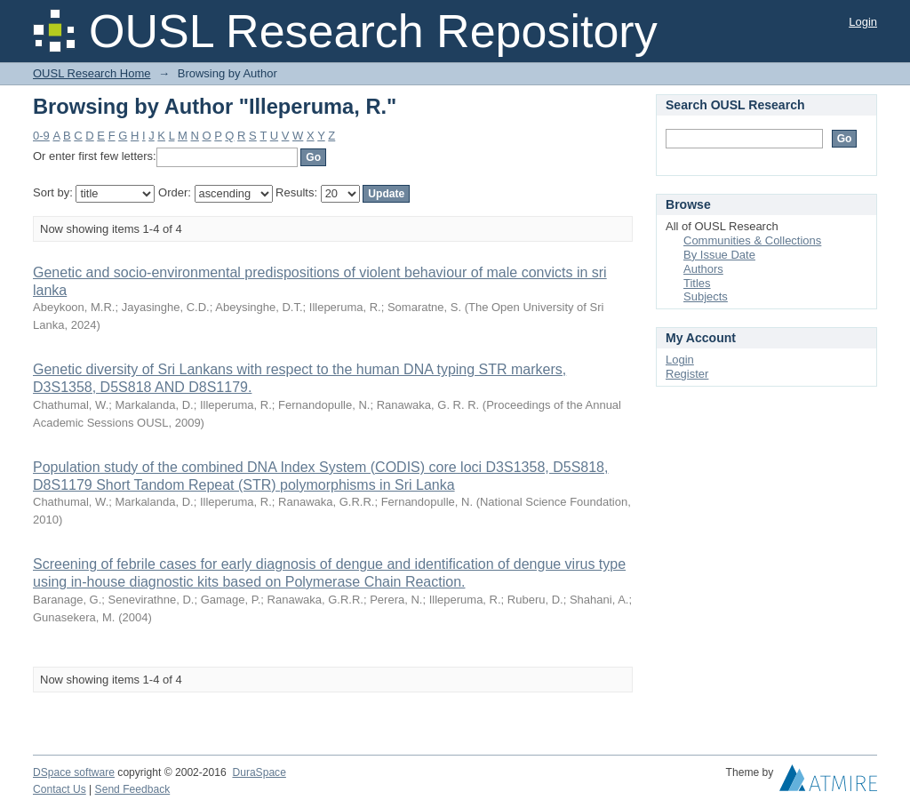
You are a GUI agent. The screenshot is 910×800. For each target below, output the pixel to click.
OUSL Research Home (91, 73)
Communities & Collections (752, 240)
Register (687, 373)
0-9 (41, 135)
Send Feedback (133, 789)
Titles (697, 283)
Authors (703, 269)
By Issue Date (719, 254)
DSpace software (74, 772)
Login (863, 21)
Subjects (705, 296)
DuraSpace (258, 772)
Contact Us (59, 789)
